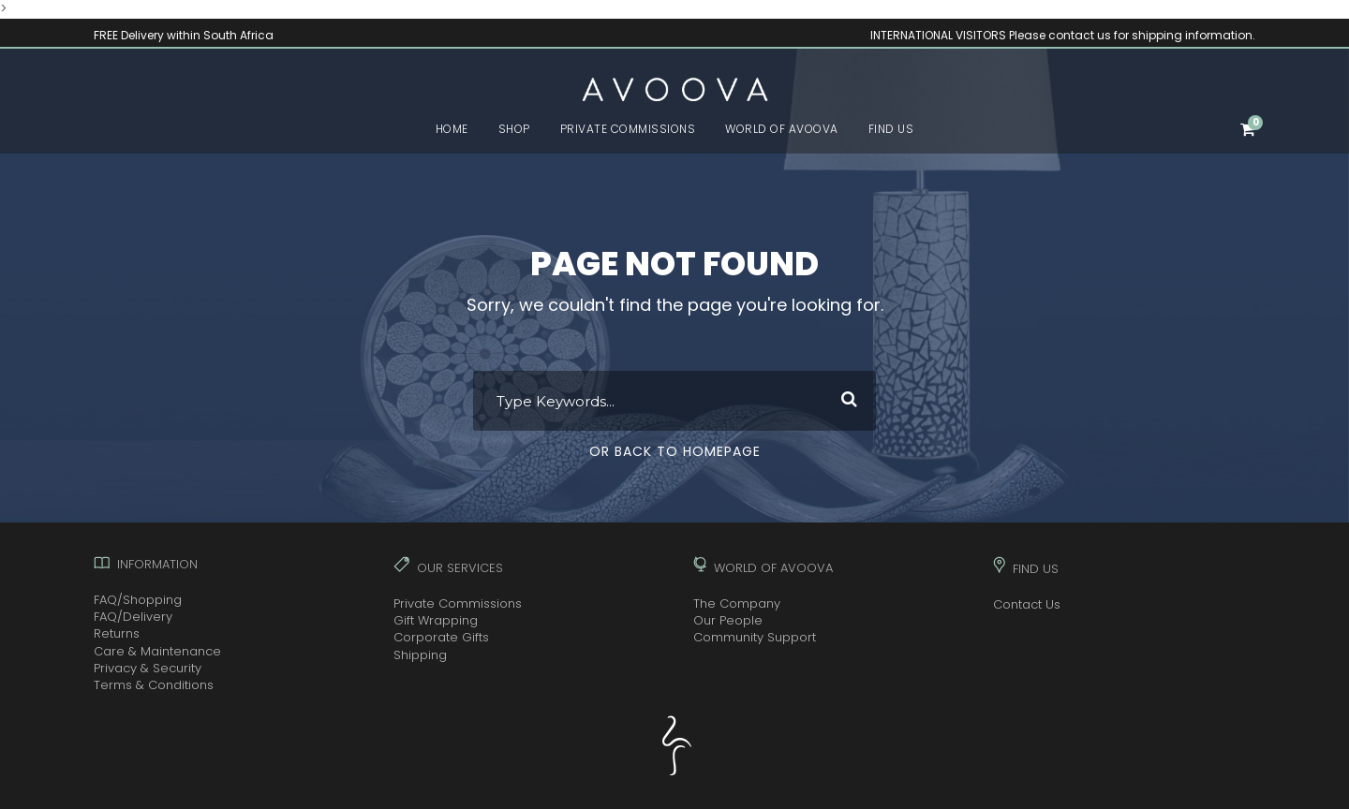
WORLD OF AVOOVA (781, 129)
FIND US (891, 129)
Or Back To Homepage (675, 451)
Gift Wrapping (435, 620)
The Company (736, 603)
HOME (452, 129)
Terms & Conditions (154, 685)
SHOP (514, 129)
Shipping (420, 655)
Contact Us (1026, 604)
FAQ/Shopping (138, 600)
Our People (728, 620)
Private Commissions (457, 603)
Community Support (754, 637)
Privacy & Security (147, 668)
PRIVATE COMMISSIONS (628, 129)
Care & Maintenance (157, 651)
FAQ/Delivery (133, 616)
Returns (117, 633)
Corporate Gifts (441, 637)
